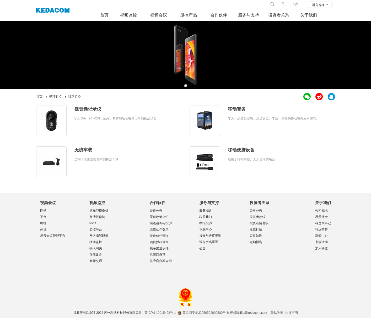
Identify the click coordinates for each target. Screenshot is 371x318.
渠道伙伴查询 (159, 236)
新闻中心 (321, 236)
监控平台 (95, 229)
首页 (104, 15)
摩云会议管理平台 (52, 236)
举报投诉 (205, 223)
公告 (202, 248)
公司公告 (256, 210)
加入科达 (321, 248)
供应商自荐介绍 (161, 261)
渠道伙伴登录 (159, 229)
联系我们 (205, 217)
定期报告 (256, 242)
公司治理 (256, 236)
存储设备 (95, 254)
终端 (43, 223)
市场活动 (321, 242)
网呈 (43, 210)
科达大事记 (323, 223)
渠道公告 (156, 210)
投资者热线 (257, 217)
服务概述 (205, 210)
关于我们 (308, 15)
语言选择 (320, 5)
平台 (43, 217)
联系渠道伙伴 (159, 248)
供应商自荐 (157, 254)
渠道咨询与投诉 (161, 223)
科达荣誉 (321, 229)
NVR (92, 223)
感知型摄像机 (98, 210)
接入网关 (95, 248)
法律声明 (291, 313)
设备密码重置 (208, 242)
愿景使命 (321, 217)
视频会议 (158, 15)
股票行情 (256, 229)
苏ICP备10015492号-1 (160, 313)
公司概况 (321, 210)
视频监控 (128, 15)
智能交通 (95, 261)
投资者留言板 (259, 223)
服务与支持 (248, 15)
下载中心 (205, 229)
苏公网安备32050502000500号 (202, 313)
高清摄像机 (97, 217)
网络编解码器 (98, 236)
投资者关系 (278, 15)
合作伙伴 (218, 15)
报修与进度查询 (210, 236)
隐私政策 (277, 313)
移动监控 (95, 242)
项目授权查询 (159, 242)
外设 (43, 229)
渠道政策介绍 (159, 217)
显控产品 (188, 15)
